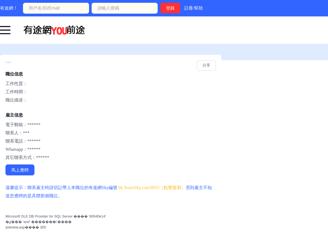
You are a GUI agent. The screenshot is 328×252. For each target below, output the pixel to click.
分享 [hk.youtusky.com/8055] (206, 65)
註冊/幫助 (193, 8)
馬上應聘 (20, 170)
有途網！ (8, 8)
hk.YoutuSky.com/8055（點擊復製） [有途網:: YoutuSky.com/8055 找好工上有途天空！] (152, 187)
